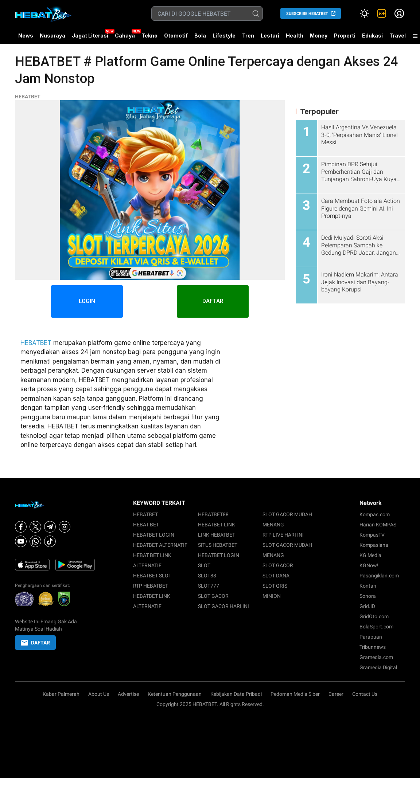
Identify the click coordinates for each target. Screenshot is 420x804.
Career (335, 694)
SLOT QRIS (274, 586)
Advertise (128, 694)
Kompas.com (374, 514)
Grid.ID (367, 606)
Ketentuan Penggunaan (175, 694)
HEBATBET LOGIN (153, 535)
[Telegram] (50, 527)
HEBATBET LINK (216, 524)
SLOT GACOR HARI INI (223, 606)
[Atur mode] (364, 13)
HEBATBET (27, 96)
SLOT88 (207, 576)
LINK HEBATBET (216, 535)
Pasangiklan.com (379, 576)
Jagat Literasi (90, 35)
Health (294, 35)
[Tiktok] (50, 541)
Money (318, 35)
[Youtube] (21, 541)
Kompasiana (373, 545)
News (25, 35)
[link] (382, 13)
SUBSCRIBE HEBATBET (307, 13)
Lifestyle (224, 35)
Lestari (270, 38)
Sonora (367, 596)
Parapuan (370, 637)
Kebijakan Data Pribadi (236, 694)
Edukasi (372, 35)
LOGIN (86, 301)
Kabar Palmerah (61, 694)
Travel (397, 35)
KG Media (370, 555)
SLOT (204, 565)
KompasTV (372, 535)
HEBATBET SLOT (152, 576)
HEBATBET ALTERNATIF (160, 545)
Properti (344, 35)
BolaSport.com (376, 627)
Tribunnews (372, 647)
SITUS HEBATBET (217, 545)
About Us (98, 694)
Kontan (367, 586)
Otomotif (176, 35)
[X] (35, 527)
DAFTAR (213, 301)
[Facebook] (21, 527)
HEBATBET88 (213, 514)
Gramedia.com (376, 657)
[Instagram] (64, 527)
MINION (271, 596)
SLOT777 (208, 586)
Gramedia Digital (378, 667)
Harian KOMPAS (377, 524)
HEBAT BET (146, 524)
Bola (200, 35)
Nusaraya (52, 35)
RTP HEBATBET (150, 586)
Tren (248, 35)
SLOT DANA (275, 576)
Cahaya (125, 35)
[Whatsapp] (35, 541)
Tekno (149, 35)
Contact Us (364, 694)
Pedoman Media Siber (295, 694)
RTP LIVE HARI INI (283, 535)
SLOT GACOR (213, 596)
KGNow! (368, 565)
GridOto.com (374, 616)
